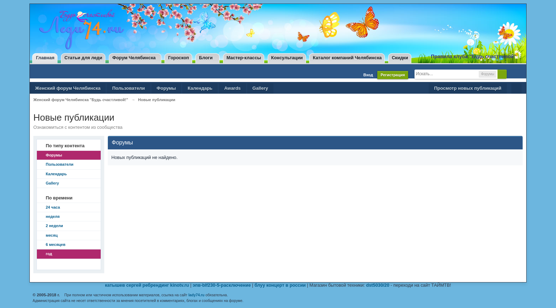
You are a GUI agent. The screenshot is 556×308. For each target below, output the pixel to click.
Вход (368, 75)
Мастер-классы (244, 57)
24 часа (53, 207)
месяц (51, 235)
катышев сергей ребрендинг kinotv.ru (147, 285)
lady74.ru (196, 295)
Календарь (200, 88)
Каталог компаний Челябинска (347, 57)
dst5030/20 (377, 285)
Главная (45, 57)
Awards (232, 88)
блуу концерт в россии (280, 285)
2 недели (54, 226)
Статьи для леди (83, 57)
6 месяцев (55, 244)
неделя (53, 216)
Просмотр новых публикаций (467, 88)
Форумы (166, 88)
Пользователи (128, 88)
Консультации (287, 57)
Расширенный (512, 74)
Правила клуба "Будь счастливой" (473, 56)
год (49, 254)
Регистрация (392, 75)
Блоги (205, 57)
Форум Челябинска (134, 57)
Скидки (400, 57)
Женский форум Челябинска (67, 88)
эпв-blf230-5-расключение (222, 285)
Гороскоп (178, 57)
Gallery (260, 88)
